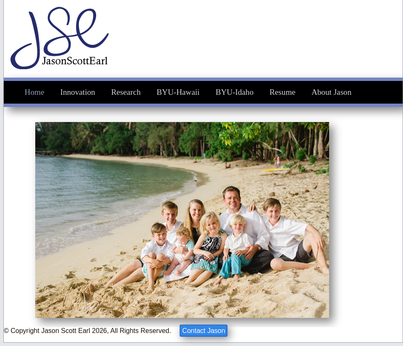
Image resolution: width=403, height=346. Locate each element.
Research (126, 92)
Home (34, 92)
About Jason (331, 92)
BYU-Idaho (234, 92)
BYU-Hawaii (178, 92)
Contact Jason (203, 330)
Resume (283, 92)
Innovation (77, 92)
